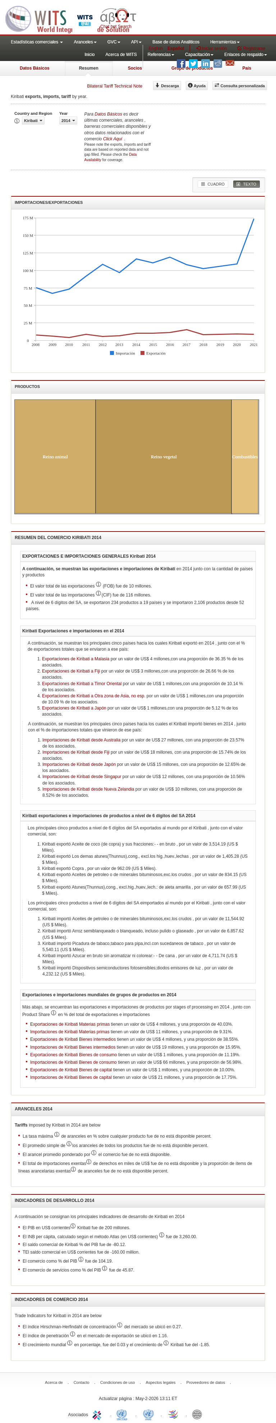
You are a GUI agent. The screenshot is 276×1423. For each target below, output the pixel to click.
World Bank (199, 1414)
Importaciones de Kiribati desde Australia (81, 740)
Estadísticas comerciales (37, 42)
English (156, 48)
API (136, 42)
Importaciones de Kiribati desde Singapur (81, 776)
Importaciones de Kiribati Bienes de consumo (73, 1062)
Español (175, 48)
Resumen (88, 68)
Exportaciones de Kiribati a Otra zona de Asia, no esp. (94, 695)
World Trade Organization (173, 1414)
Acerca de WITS (121, 54)
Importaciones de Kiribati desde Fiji (76, 752)
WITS (72, 18)
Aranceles (85, 42)
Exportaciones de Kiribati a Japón (74, 708)
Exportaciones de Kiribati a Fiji (71, 671)
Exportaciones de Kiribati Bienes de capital (71, 1069)
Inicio (89, 54)
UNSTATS (148, 1414)
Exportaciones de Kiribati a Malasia (75, 658)
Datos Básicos (35, 68)
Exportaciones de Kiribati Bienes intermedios (73, 1039)
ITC (98, 1414)
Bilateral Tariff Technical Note (114, 86)
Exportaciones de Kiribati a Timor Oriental (81, 683)
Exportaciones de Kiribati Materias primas (70, 1024)
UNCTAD (123, 1414)
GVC (113, 42)
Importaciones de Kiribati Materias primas (70, 1031)
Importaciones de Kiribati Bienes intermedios (72, 1047)
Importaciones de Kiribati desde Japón (79, 764)
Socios (135, 68)
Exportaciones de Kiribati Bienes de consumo (73, 1054)
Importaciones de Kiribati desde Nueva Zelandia (88, 789)
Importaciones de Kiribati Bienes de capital (71, 1077)
